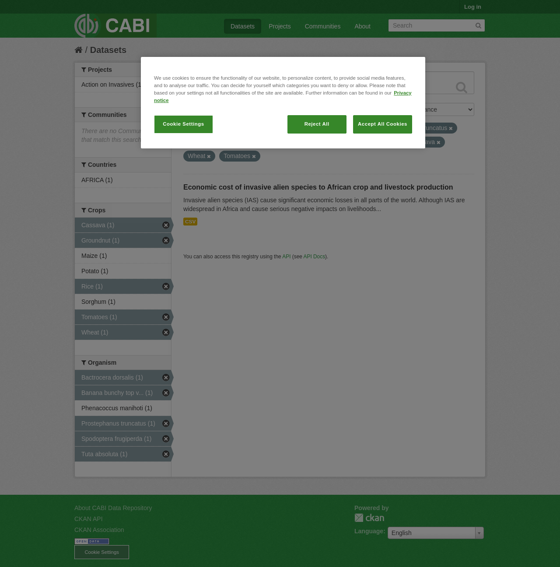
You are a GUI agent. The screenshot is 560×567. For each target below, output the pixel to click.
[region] (283, 102)
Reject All (316, 124)
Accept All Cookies (382, 124)
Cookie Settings (183, 124)
